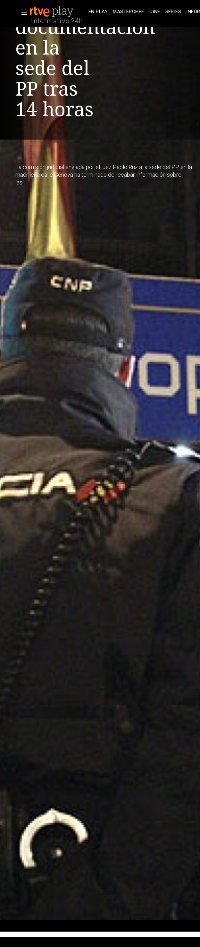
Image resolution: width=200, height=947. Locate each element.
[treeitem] (98, 11)
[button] (22, 12)
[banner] (57, 11)
